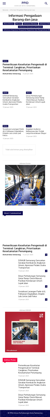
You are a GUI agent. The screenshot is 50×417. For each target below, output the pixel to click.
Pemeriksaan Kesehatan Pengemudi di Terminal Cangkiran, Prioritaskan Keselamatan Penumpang (25, 67)
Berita (18, 24)
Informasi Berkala (30, 24)
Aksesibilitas (9, 24)
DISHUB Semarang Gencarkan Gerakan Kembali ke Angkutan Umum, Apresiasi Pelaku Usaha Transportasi (12, 100)
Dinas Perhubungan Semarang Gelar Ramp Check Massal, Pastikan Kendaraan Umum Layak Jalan (35, 100)
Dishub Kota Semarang (12, 74)
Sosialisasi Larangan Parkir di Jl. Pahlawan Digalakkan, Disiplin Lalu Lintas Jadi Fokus (13, 132)
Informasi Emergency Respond (30, 27)
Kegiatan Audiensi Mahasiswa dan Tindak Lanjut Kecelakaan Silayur (36, 131)
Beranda (5, 10)
